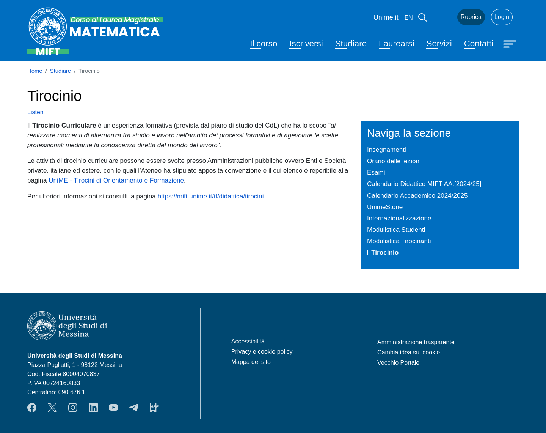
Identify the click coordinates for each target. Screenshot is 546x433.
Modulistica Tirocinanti (399, 241)
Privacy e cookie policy (262, 351)
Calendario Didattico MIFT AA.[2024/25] (424, 183)
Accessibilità (248, 341)
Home (34, 71)
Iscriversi (306, 43)
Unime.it (386, 17)
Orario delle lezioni (394, 161)
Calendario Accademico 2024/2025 (417, 195)
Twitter (52, 407)
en (409, 17)
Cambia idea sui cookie (408, 352)
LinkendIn (93, 407)
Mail (442, 17)
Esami (376, 172)
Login (501, 17)
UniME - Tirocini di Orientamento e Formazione (116, 180)
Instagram (72, 407)
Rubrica (471, 17)
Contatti (478, 43)
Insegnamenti (386, 149)
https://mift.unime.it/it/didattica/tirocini (211, 196)
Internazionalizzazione (399, 218)
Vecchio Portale (398, 362)
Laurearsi (396, 43)
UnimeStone (385, 207)
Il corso (263, 43)
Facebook (31, 407)
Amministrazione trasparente (416, 342)
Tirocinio (385, 252)
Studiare (351, 43)
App (154, 407)
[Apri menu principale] (511, 43)
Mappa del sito (251, 362)
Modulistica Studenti (396, 229)
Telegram (133, 407)
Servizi (439, 43)
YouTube (113, 407)
